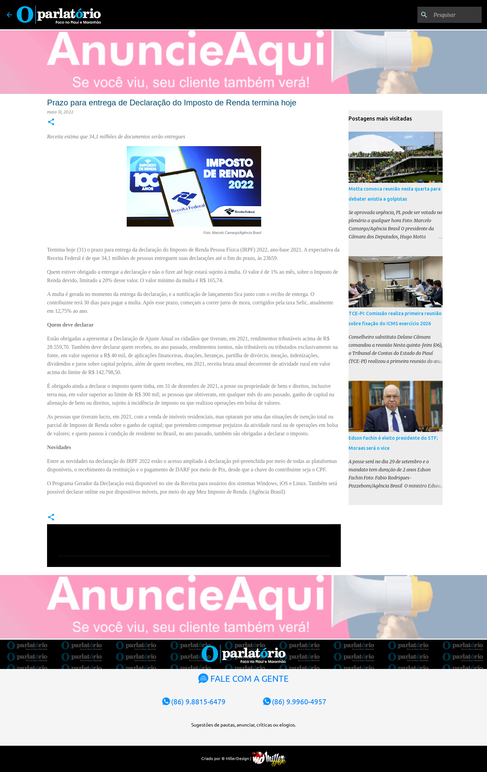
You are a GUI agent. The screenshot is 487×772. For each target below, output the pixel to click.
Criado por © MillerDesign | (243, 758)
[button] (51, 122)
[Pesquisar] (446, 15)
